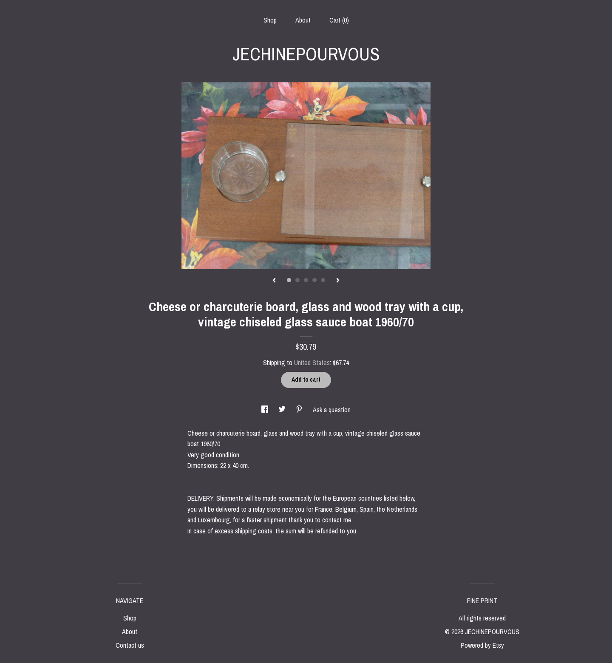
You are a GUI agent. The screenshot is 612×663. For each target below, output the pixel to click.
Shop (270, 20)
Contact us (130, 645)
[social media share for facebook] (265, 409)
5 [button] (323, 280)
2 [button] (297, 280)
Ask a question (332, 409)
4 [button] (314, 280)
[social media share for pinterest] (300, 409)
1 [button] (289, 280)
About (303, 20)
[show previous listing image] (274, 281)
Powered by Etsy (482, 645)
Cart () (339, 20)
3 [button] (306, 280)
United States (312, 362)
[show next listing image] (338, 281)
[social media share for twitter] (282, 409)
